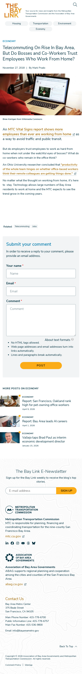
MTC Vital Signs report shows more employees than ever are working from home (39, 132)
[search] (75, 4)
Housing (16, 23)
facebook (12, 543)
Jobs (34, 226)
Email (10, 283)
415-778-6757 (40, 621)
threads (28, 543)
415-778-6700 (37, 617)
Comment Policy (13, 665)
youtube (23, 543)
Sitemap (28, 665)
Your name (13, 266)
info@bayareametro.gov (25, 630)
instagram (17, 543)
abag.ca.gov (15, 584)
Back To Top (66, 646)
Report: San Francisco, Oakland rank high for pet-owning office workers (46, 403)
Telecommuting (22, 226)
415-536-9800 (34, 624)
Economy (40, 29)
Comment (13, 301)
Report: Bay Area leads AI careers (44, 421)
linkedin (7, 543)
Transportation (40, 23)
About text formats (57, 340)
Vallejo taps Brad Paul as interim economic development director (44, 440)
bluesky (33, 543)
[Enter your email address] (30, 490)
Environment (64, 23)
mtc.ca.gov (14, 536)
